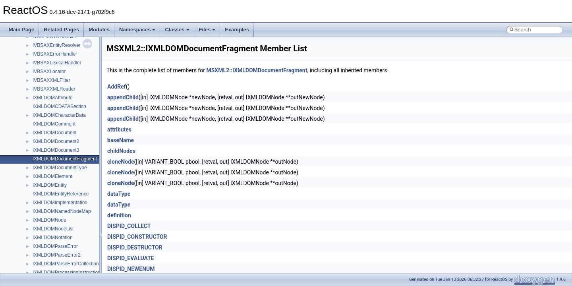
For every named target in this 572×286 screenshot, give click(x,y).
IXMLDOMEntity (50, 185)
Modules (99, 30)
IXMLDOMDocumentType (60, 167)
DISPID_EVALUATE (130, 258)
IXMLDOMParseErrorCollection (66, 264)
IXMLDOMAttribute (53, 97)
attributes (119, 129)
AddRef (116, 86)
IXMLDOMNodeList (53, 229)
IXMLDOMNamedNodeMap (62, 211)
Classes (177, 30)
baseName (120, 140)
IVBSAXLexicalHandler (57, 63)
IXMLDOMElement (52, 176)
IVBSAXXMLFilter (51, 80)
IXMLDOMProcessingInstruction (66, 272)
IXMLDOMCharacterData (59, 115)
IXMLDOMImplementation (60, 202)
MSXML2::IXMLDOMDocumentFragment (256, 70)
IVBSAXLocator (49, 71)
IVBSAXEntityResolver (57, 45)
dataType (118, 194)
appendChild (123, 97)
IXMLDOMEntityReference (61, 194)
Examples (237, 30)
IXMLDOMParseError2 (57, 255)
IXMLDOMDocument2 (56, 141)
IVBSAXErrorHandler (55, 54)
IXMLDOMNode (49, 220)
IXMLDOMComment (54, 124)
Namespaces (137, 30)
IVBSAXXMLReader (54, 89)
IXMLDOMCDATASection (59, 106)
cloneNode (120, 161)
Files (207, 30)
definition (119, 215)
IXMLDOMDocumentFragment (65, 159)
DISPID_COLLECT (129, 226)
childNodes (121, 151)
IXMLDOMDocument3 (56, 150)
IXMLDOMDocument (55, 132)
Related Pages (61, 30)
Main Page (21, 30)
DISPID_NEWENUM (131, 269)
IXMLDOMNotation (53, 237)
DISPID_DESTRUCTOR (134, 247)
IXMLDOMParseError (55, 246)
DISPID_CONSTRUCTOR (137, 237)
